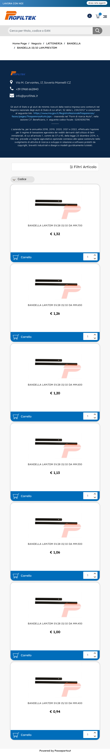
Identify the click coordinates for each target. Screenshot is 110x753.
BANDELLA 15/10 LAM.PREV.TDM (37, 47)
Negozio (36, 43)
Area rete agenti (97, 3)
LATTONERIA (54, 43)
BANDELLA (74, 43)
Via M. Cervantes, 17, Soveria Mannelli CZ (43, 98)
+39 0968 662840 (27, 104)
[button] (97, 30)
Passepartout (63, 750)
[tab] (55, 167)
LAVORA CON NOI (13, 3)
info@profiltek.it (27, 111)
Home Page (19, 43)
